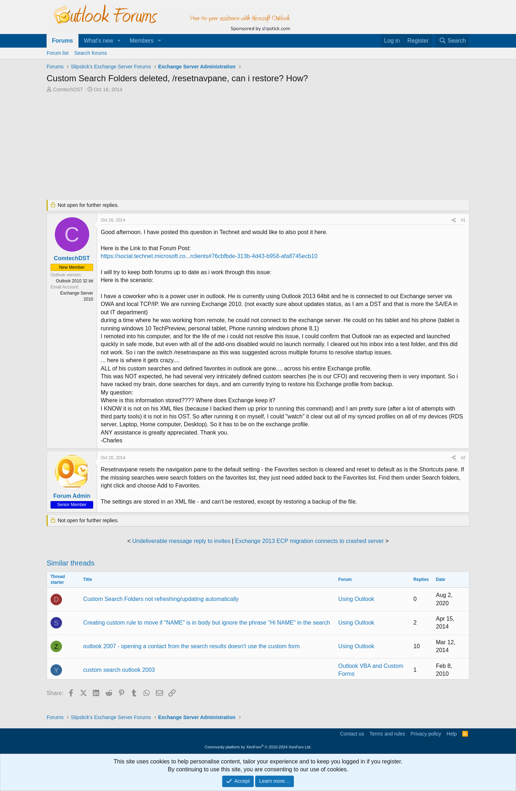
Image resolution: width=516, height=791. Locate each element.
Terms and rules (387, 734)
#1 (463, 220)
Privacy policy (425, 734)
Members (142, 41)
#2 (463, 457)
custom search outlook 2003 (119, 670)
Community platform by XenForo (258, 747)
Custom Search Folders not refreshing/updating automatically (161, 599)
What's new (98, 41)
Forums (62, 41)
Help (451, 734)
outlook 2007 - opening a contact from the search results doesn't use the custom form (191, 646)
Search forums (90, 53)
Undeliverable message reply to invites (181, 541)
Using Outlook (356, 599)
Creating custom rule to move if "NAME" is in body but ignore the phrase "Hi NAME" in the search (206, 623)
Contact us (352, 734)
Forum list (57, 53)
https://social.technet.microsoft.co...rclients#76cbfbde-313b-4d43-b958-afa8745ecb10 (209, 256)
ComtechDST (68, 89)
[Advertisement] (220, 147)
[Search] (452, 41)
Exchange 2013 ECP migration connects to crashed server (309, 541)
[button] (119, 41)
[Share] (453, 220)
